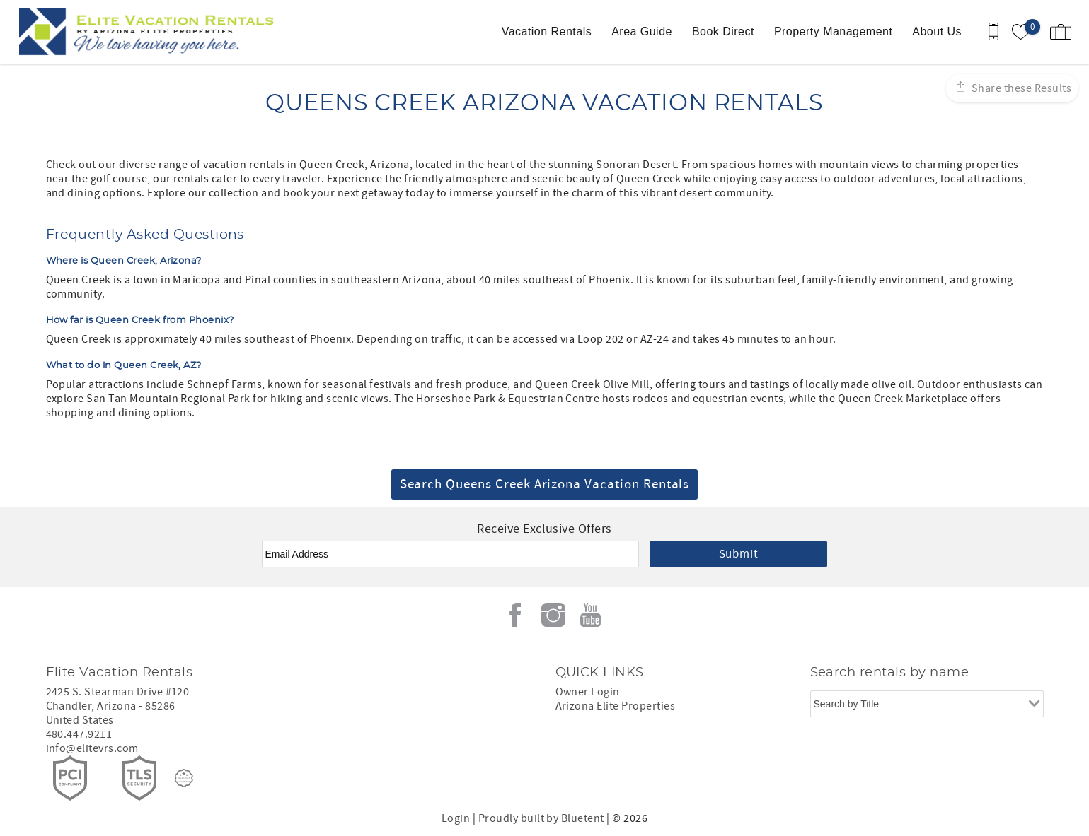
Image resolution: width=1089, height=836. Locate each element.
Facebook (515, 615)
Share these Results (1020, 88)
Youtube (591, 615)
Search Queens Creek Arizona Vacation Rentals (545, 484)
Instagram (553, 615)
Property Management (833, 31)
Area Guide (641, 31)
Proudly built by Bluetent (541, 818)
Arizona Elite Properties (615, 706)
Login (456, 818)
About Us (937, 31)
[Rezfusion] (184, 778)
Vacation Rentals (547, 31)
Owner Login (587, 692)
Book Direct (723, 31)
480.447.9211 (79, 734)
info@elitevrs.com (92, 748)
